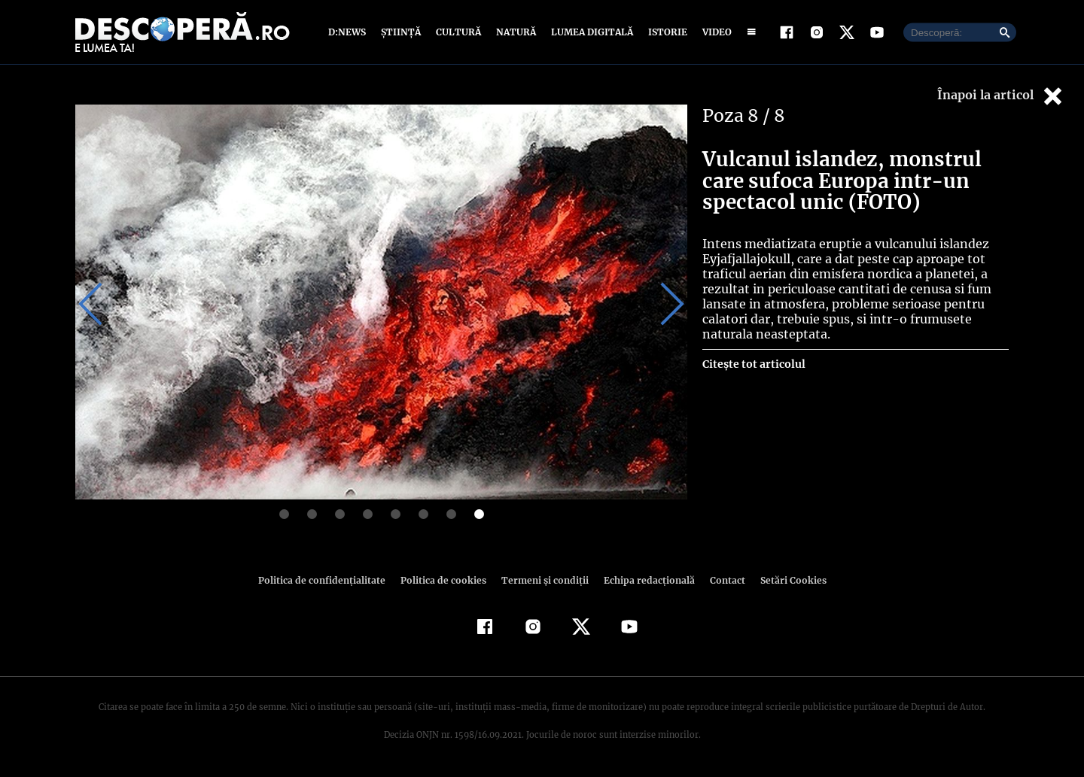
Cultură (458, 32)
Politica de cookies (445, 580)
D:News (349, 32)
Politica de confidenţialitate (328, 580)
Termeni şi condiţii (543, 580)
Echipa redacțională (644, 580)
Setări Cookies (785, 580)
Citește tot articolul (753, 364)
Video (714, 32)
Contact (721, 580)
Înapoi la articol (1001, 96)
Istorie (664, 32)
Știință (401, 32)
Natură (514, 32)
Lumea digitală (589, 32)
